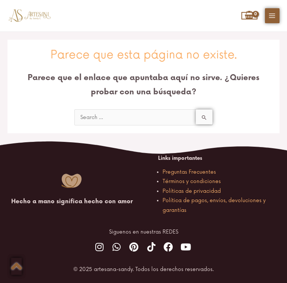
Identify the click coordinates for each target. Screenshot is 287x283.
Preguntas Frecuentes (189, 172)
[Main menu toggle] (272, 15)
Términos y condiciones (192, 181)
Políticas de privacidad (192, 191)
